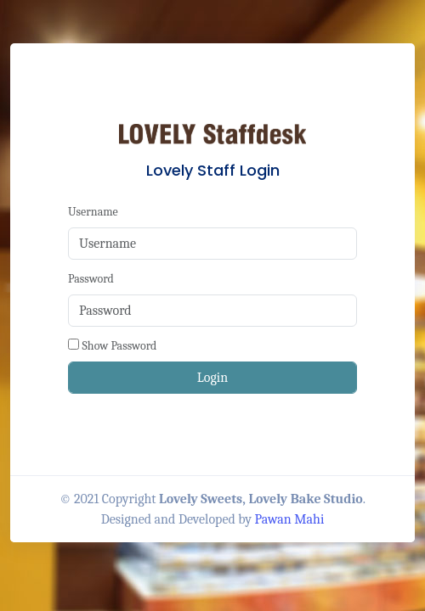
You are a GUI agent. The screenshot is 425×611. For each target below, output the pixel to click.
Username (93, 212)
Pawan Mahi (290, 519)
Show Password (119, 346)
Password (91, 279)
